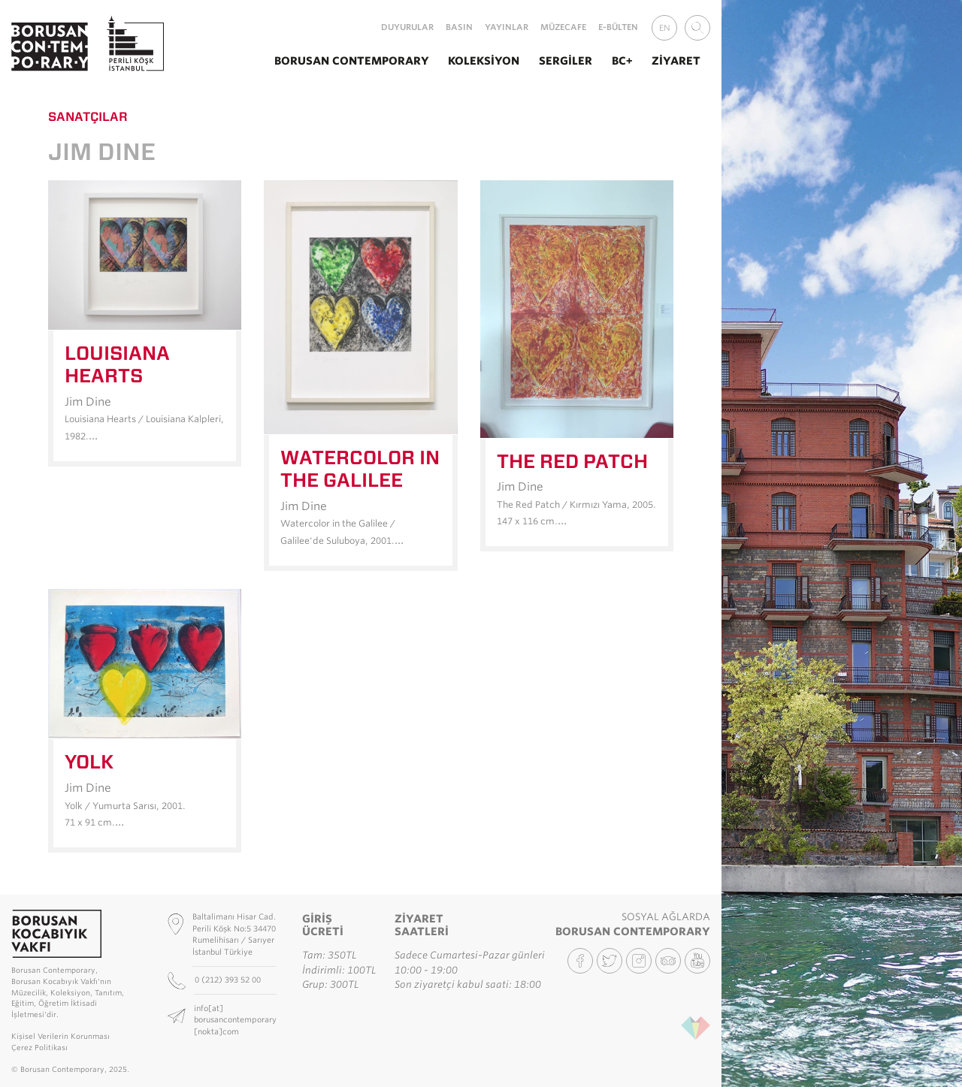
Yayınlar (506, 27)
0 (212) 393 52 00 (229, 979)
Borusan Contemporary (351, 60)
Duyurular (407, 27)
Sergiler (565, 60)
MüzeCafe (563, 27)
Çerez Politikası (39, 1047)
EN (664, 28)
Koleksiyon (483, 60)
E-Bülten (618, 27)
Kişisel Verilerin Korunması (60, 1036)
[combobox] (697, 28)
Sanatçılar (88, 116)
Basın (459, 27)
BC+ (622, 60)
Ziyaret (676, 60)
